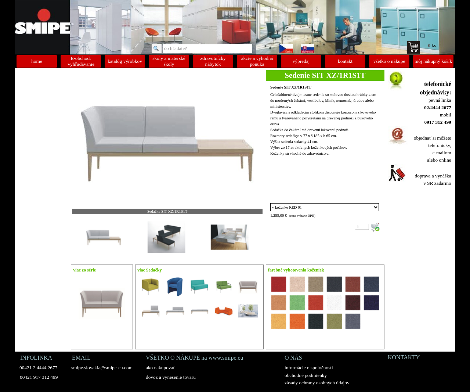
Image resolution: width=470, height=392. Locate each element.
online (445, 160)
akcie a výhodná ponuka (257, 61)
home (36, 61)
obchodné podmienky (306, 375)
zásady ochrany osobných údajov (317, 382)
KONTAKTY (404, 357)
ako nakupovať (160, 367)
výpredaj (301, 61)
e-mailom (442, 152)
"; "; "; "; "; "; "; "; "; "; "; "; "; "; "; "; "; (324, 207)
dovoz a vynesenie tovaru (171, 377)
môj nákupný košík (433, 61)
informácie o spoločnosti (309, 367)
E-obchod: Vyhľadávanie (80, 61)
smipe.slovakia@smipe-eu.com (102, 367)
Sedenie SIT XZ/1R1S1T (290, 87)
